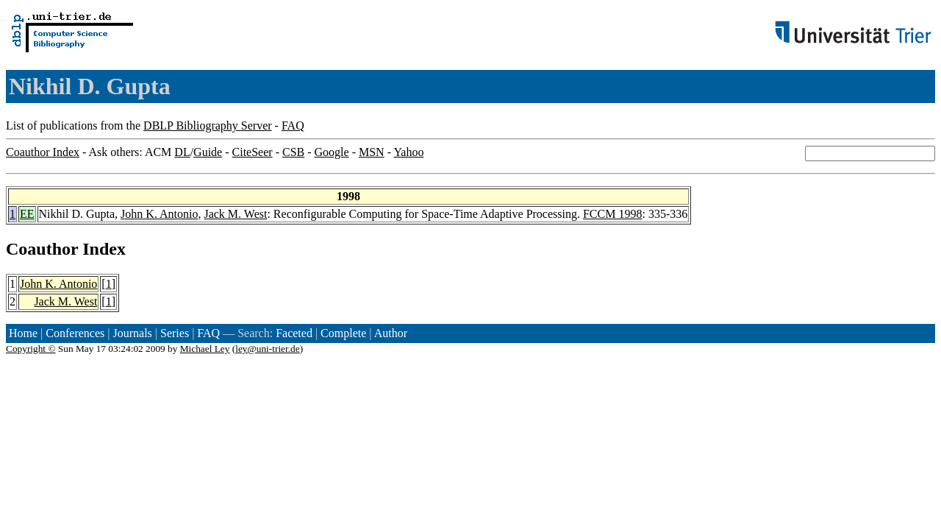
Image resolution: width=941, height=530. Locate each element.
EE (27, 214)
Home (23, 333)
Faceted (294, 333)
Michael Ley (205, 348)
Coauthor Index (42, 152)
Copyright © (31, 348)
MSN (371, 152)
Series (174, 333)
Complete (343, 333)
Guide (207, 152)
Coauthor (42, 248)
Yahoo (408, 152)
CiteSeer (252, 152)
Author (390, 333)
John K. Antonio (159, 214)
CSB (293, 152)
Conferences (75, 333)
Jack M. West (235, 214)
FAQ (293, 125)
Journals (131, 333)
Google (332, 152)
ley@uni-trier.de (267, 348)
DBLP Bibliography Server (207, 125)
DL (182, 152)
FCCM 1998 (612, 214)
